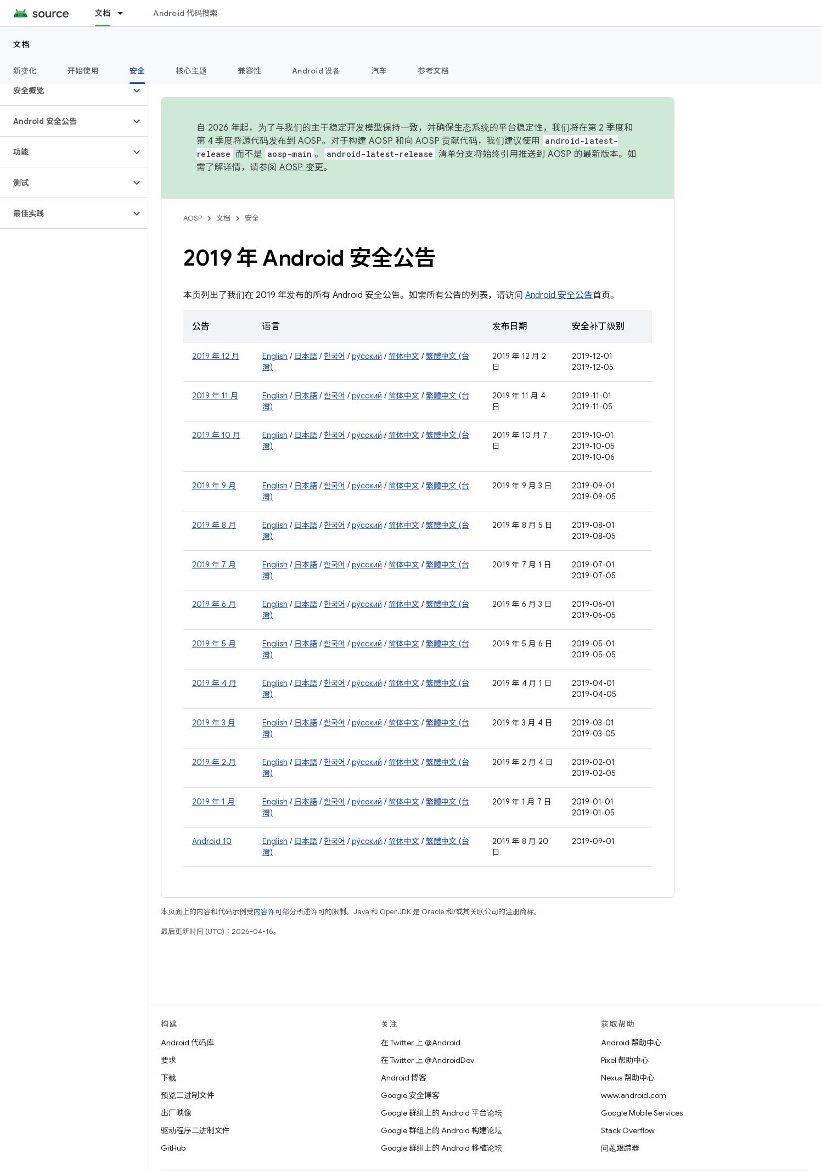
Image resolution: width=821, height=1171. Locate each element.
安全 (252, 218)
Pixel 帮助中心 (625, 1060)
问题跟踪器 (620, 1148)
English (275, 356)
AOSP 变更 (301, 167)
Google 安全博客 (410, 1095)
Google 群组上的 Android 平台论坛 (441, 1113)
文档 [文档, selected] (103, 13)
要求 (168, 1060)
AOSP (192, 218)
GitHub (173, 1148)
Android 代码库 (187, 1043)
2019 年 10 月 (216, 435)
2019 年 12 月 (215, 356)
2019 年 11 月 (215, 396)
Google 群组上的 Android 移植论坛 (441, 1148)
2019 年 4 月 (214, 683)
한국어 (334, 356)
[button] (65, 90)
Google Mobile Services (642, 1113)
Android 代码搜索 (185, 13)
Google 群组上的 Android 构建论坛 (441, 1130)
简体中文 (404, 356)
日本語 (305, 356)
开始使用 (83, 71)
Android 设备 (316, 71)
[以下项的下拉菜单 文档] (125, 13)
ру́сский (367, 356)
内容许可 (268, 911)
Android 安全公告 (559, 295)
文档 (21, 44)
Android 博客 (403, 1078)
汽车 (379, 71)
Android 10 (212, 841)
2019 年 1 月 (213, 802)
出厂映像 (176, 1113)
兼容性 (249, 71)
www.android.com (633, 1095)
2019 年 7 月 (214, 565)
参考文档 (433, 71)
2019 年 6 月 (214, 604)
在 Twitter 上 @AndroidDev (427, 1060)
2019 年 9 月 (214, 486)
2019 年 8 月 (214, 525)
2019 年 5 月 (214, 644)
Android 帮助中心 (631, 1043)
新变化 (25, 71)
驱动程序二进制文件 (195, 1130)
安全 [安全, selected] (137, 71)
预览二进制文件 (188, 1095)
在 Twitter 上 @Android (420, 1043)
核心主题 (191, 71)
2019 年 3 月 (213, 723)
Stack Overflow (628, 1130)
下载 (168, 1078)
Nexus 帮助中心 (628, 1078)
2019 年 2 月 (214, 762)
